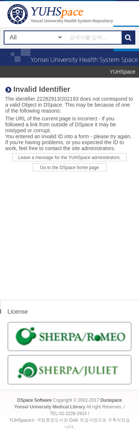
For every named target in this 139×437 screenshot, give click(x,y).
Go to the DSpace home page (69, 167)
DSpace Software (34, 400)
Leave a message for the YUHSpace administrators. (69, 157)
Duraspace (111, 400)
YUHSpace (122, 72)
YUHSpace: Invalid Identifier (61, 14)
